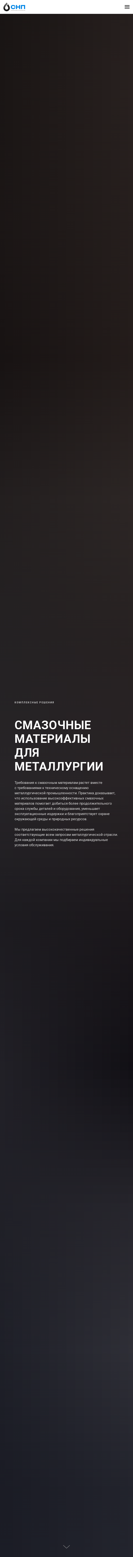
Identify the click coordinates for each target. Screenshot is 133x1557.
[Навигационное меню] (127, 7)
